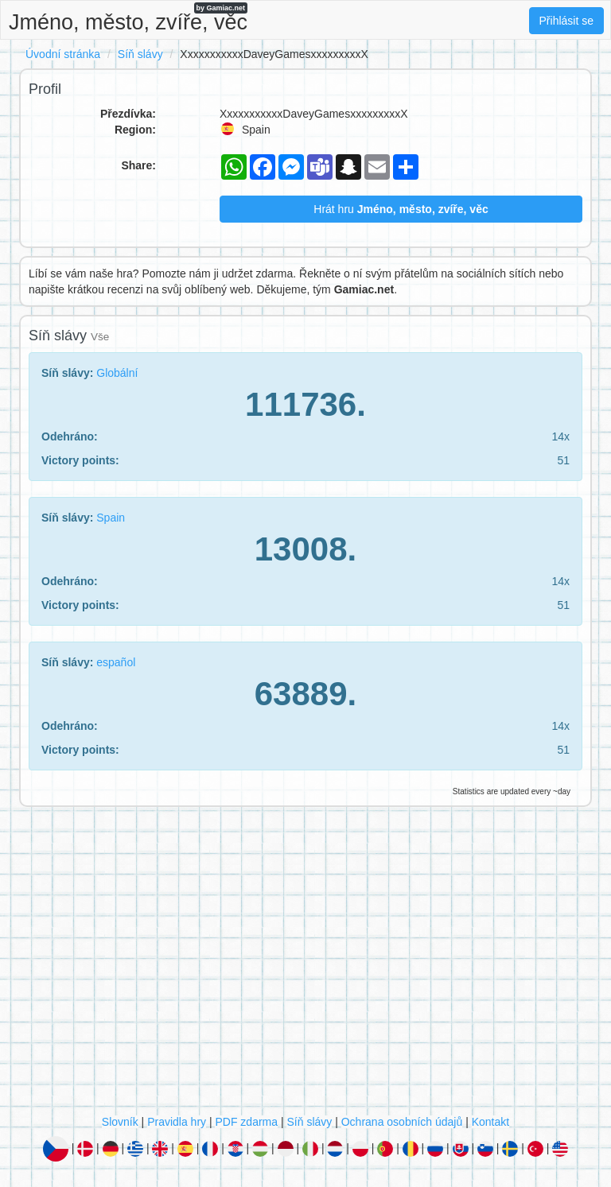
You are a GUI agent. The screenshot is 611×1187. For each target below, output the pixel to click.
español (115, 662)
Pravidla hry (176, 1121)
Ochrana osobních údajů (402, 1121)
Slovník (120, 1121)
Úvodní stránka (62, 54)
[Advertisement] (305, 964)
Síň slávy (140, 54)
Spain (110, 517)
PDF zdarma (246, 1121)
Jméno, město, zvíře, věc (128, 18)
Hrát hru (400, 209)
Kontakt (490, 1121)
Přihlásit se (566, 20)
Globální (117, 373)
